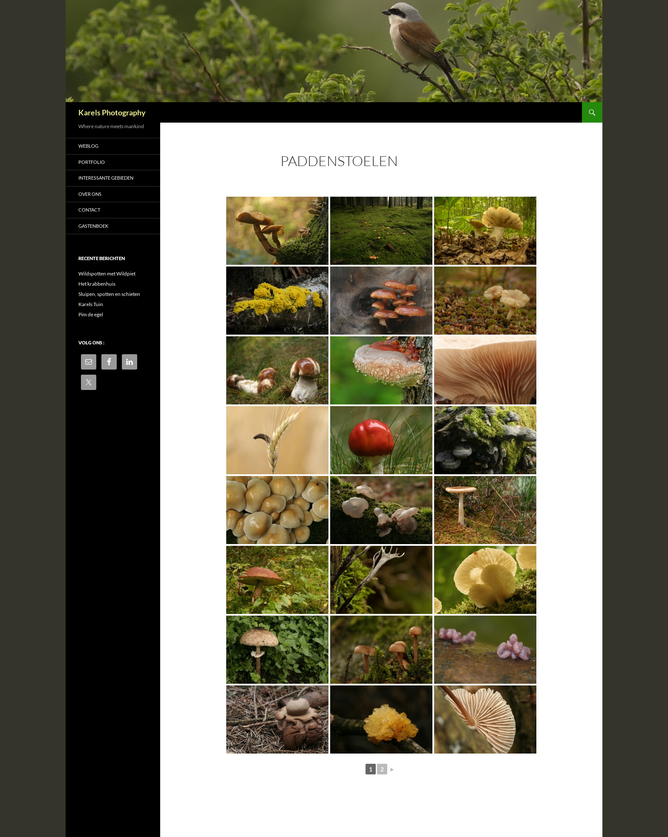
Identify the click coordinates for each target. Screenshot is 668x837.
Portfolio (91, 162)
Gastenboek (93, 226)
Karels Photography (112, 112)
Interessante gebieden (105, 178)
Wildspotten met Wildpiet (106, 273)
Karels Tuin (90, 304)
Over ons (89, 194)
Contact (89, 209)
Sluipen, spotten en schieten (109, 294)
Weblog (88, 146)
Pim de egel (90, 314)
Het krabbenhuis (96, 284)
